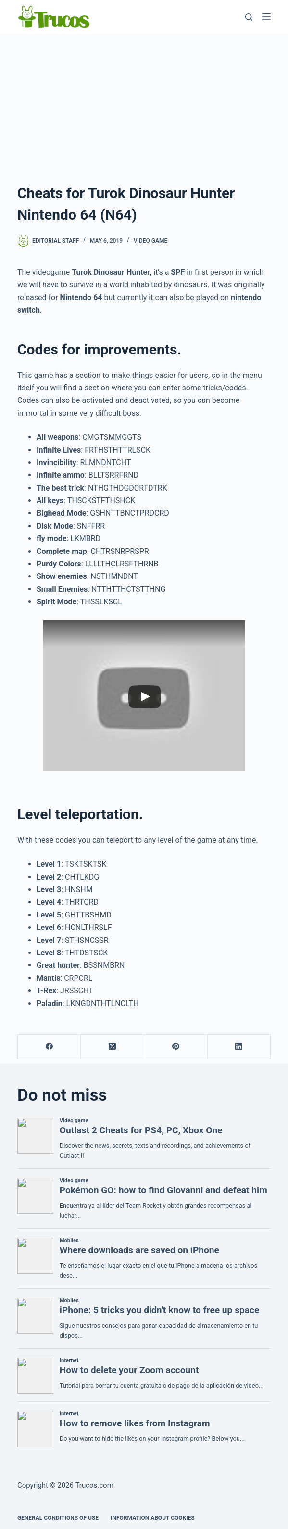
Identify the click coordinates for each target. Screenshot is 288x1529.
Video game (151, 240)
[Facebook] (49, 1047)
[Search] (248, 17)
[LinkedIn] (239, 1047)
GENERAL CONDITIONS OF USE (58, 1518)
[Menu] (266, 16)
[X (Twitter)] (112, 1047)
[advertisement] (144, 105)
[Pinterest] (176, 1047)
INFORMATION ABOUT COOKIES (153, 1518)
